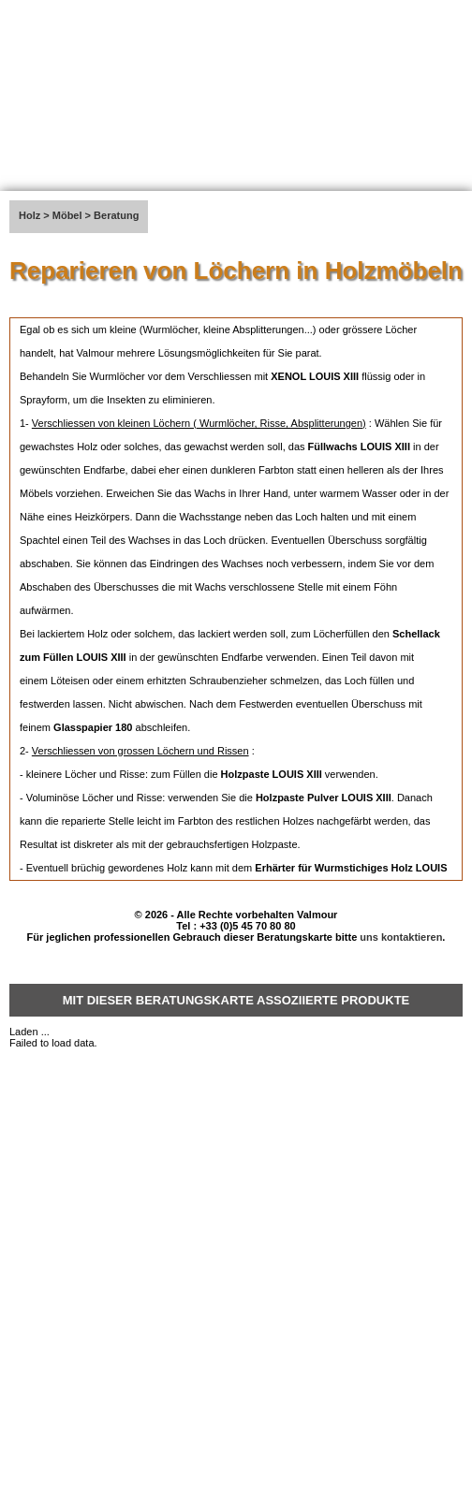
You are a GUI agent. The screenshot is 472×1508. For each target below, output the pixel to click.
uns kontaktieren (401, 937)
